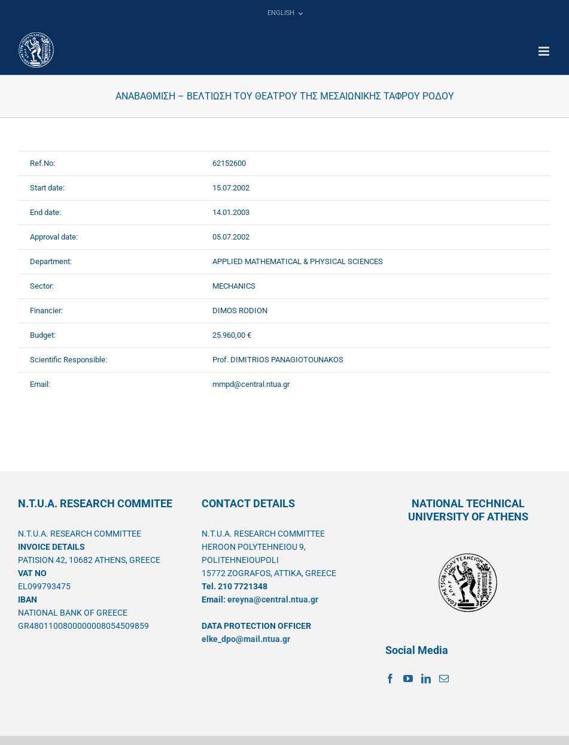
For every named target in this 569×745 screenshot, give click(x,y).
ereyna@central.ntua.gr (272, 599)
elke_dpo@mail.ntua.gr (246, 639)
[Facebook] (390, 678)
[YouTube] (408, 678)
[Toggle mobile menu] (544, 51)
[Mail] (444, 678)
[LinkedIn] (426, 678)
